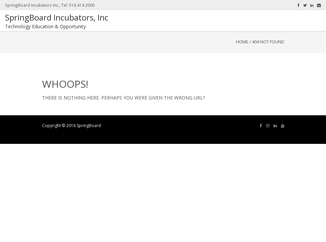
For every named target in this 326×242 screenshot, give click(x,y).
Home (242, 42)
